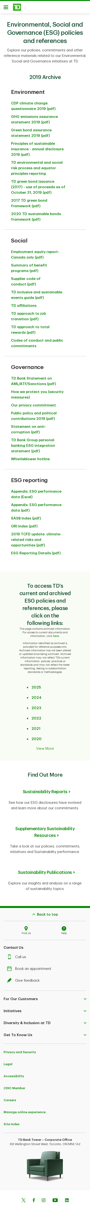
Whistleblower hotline (30, 457)
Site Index (11, 1121)
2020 (36, 736)
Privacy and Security (20, 1049)
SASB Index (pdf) (26, 516)
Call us (17, 954)
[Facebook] (34, 1198)
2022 (36, 716)
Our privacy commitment (33, 403)
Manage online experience (25, 1109)
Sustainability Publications (45, 870)
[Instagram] (43, 1198)
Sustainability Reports (45, 789)
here (56, 633)
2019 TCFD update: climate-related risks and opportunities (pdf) (36, 537)
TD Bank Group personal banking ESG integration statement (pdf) (33, 443)
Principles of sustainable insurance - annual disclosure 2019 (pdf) (37, 146)
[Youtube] (55, 1198)
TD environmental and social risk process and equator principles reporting (37, 165)
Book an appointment (30, 966)
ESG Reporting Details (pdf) (36, 551)
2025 (36, 685)
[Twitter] (23, 1198)
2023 (36, 705)
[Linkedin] (67, 1198)
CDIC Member (14, 1085)
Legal (8, 1061)
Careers (10, 1097)
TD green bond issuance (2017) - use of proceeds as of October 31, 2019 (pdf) (38, 184)
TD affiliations (23, 303)
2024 (36, 695)
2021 (35, 726)
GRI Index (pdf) (24, 524)
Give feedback (24, 978)
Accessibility (14, 1073)
